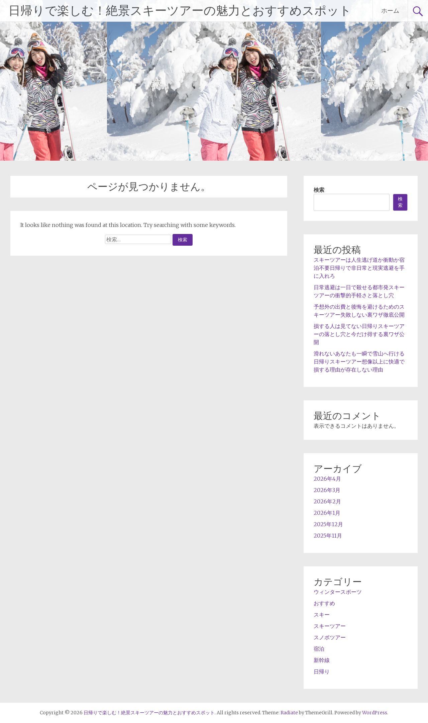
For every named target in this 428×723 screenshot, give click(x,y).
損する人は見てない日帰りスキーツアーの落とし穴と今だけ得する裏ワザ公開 (359, 334)
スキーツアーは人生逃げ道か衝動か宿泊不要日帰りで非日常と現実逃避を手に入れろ (359, 267)
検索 (319, 189)
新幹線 (322, 660)
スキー (322, 614)
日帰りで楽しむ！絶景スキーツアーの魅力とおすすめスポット (179, 11)
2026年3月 (327, 490)
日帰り (322, 671)
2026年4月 (327, 478)
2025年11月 (328, 535)
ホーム (390, 10)
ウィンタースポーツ (338, 591)
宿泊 (319, 648)
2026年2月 (327, 501)
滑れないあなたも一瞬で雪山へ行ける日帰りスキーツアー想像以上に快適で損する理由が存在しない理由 (359, 361)
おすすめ (324, 603)
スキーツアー (330, 626)
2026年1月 (327, 512)
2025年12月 (328, 524)
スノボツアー (330, 637)
